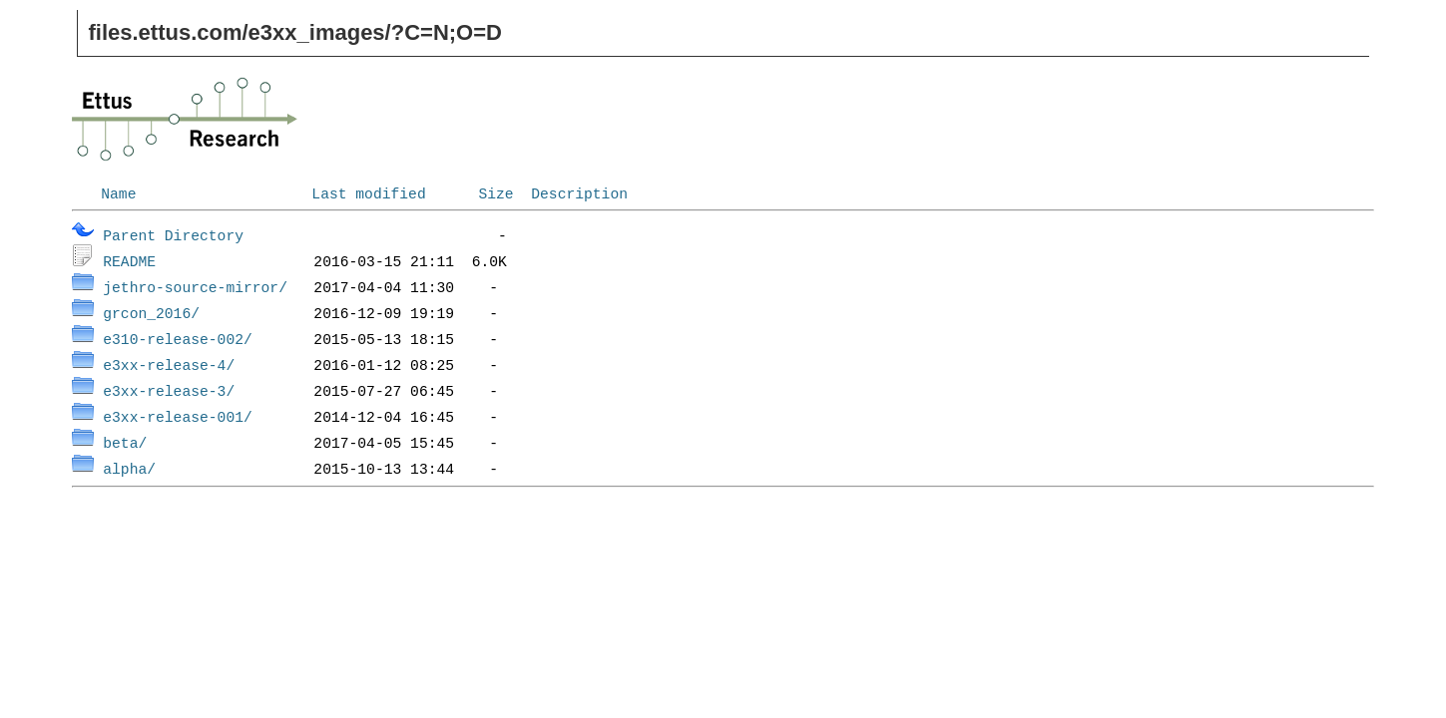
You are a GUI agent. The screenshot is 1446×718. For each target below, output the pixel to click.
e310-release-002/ (177, 338)
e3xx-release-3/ (169, 390)
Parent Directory (173, 234)
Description (579, 192)
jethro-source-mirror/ (195, 286)
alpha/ (129, 468)
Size (495, 192)
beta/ (125, 442)
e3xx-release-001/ (177, 416)
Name (118, 192)
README (129, 260)
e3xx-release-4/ (169, 364)
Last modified (368, 192)
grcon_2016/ (151, 312)
